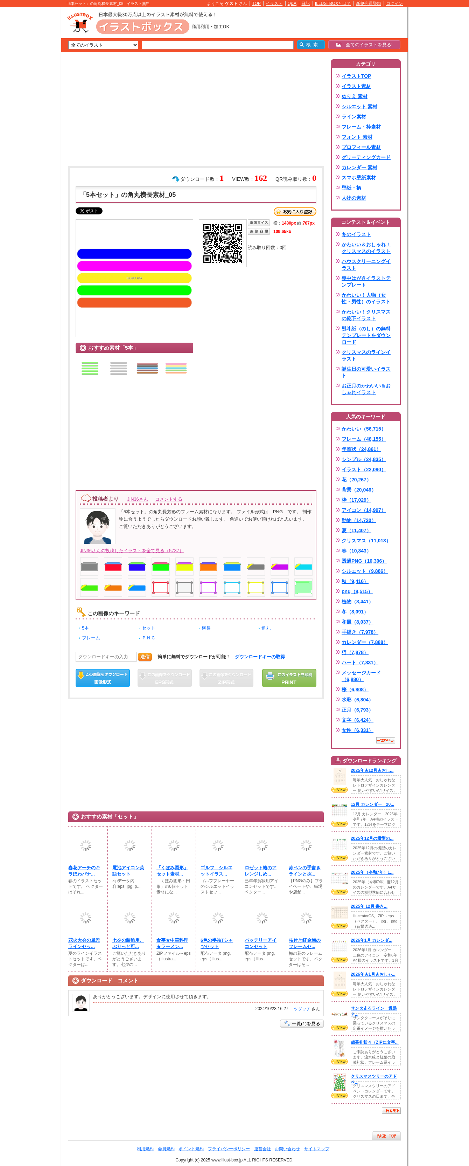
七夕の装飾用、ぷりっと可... (128, 943)
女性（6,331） (357, 730)
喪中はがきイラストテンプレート (366, 281)
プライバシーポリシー (229, 1148)
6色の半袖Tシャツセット (217, 943)
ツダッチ (302, 1009)
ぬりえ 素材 (355, 96)
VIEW (339, 790)
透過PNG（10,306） (364, 561)
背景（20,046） (359, 490)
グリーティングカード (366, 157)
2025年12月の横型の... (372, 838)
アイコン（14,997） (364, 510)
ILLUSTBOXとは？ (333, 3)
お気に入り (295, 211)
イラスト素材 (356, 86)
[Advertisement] (28, 116)
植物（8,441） (357, 601)
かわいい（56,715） (364, 429)
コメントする (168, 499)
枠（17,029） (356, 500)
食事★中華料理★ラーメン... (172, 943)
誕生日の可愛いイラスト (366, 372)
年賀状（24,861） (361, 449)
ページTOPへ (386, 1135)
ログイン (394, 3)
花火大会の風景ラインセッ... (84, 943)
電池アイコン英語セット (128, 871)
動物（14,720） (359, 520)
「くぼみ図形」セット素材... (172, 871)
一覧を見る (385, 740)
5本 (85, 628)
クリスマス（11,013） (366, 540)
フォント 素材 (357, 137)
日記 (305, 3)
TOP (256, 3)
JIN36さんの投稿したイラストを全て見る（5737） (132, 550)
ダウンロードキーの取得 (260, 656)
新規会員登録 (368, 3)
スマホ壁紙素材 (359, 177)
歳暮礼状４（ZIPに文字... (375, 1042)
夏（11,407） (356, 530)
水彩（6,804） (357, 699)
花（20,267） (356, 479)
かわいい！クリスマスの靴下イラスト (366, 315)
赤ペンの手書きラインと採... (305, 871)
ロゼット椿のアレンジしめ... (260, 871)
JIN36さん (137, 499)
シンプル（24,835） (364, 459)
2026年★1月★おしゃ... (373, 974)
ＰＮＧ (148, 637)
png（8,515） (357, 591)
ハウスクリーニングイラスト (366, 265)
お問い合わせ (287, 1148)
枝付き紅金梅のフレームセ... (305, 943)
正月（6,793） (357, 710)
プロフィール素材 (361, 147)
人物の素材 (354, 198)
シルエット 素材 (359, 106)
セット (148, 628)
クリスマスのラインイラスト (366, 355)
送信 (144, 656)
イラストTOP (356, 76)
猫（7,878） (355, 652)
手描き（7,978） (360, 632)
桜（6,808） (355, 689)
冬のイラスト (356, 234)
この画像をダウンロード (103, 678)
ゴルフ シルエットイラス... (216, 871)
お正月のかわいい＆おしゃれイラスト (366, 389)
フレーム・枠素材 (361, 127)
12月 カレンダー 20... (372, 804)
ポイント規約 (191, 1148)
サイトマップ (316, 1148)
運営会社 (262, 1148)
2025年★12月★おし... (372, 770)
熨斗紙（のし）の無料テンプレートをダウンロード (366, 335)
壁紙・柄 (351, 188)
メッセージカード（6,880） (361, 676)
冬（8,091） (355, 612)
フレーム (91, 637)
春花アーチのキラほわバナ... (84, 871)
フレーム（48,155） (364, 439)
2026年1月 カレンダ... (371, 940)
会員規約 (166, 1148)
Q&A (292, 3)
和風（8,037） (357, 622)
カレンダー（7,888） (365, 642)
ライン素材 (354, 116)
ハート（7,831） (360, 662)
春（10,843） (356, 551)
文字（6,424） (357, 720)
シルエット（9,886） (365, 571)
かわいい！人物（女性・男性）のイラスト (366, 298)
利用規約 (145, 1148)
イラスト (274, 3)
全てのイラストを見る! (364, 44)
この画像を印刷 (289, 678)
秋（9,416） (355, 581)
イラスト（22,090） (364, 469)
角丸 (266, 628)
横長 (206, 628)
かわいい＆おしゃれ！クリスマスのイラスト (366, 248)
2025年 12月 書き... (369, 906)
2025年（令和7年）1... (372, 872)
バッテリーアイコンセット (260, 943)
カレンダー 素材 (359, 167)
